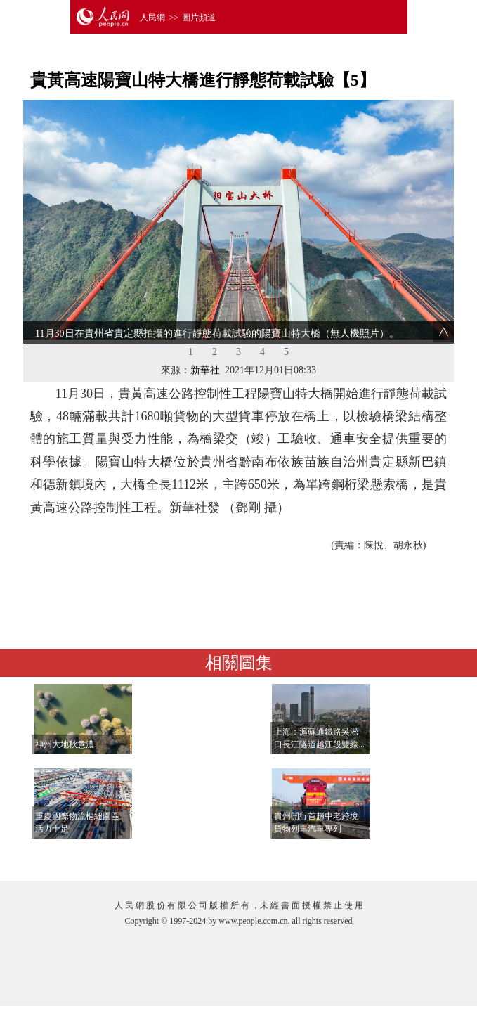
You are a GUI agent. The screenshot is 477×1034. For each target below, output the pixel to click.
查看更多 (406, 856)
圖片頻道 (199, 17)
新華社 (205, 370)
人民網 (152, 17)
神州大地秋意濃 (64, 744)
